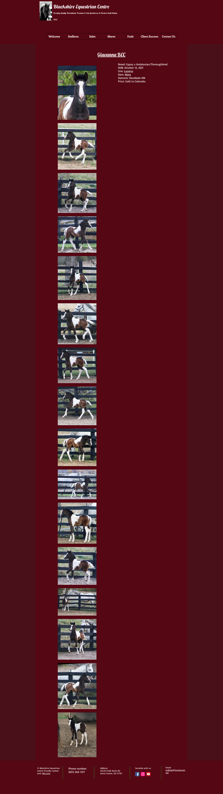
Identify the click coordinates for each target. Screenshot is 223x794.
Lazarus (128, 71)
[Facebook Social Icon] (137, 774)
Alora (128, 74)
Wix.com (46, 773)
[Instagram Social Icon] (143, 774)
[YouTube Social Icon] (148, 774)
